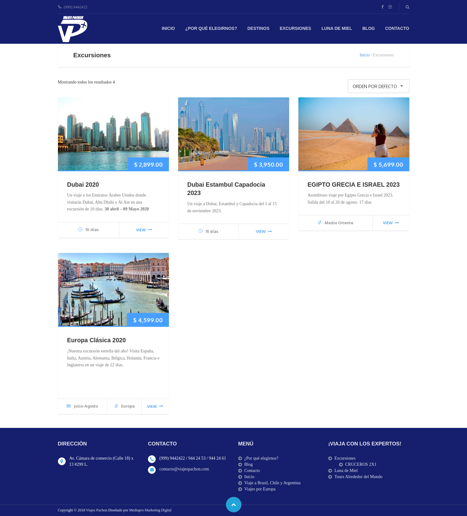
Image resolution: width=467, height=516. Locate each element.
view (144, 229)
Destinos (258, 28)
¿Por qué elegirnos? (211, 28)
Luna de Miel (337, 28)
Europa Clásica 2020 (96, 340)
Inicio (168, 28)
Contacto (397, 28)
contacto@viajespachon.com (184, 469)
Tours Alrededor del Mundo (358, 476)
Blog (369, 28)
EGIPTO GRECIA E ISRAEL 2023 (354, 184)
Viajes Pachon (97, 510)
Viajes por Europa (260, 489)
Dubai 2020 (83, 184)
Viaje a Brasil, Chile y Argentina (272, 483)
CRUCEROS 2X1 (361, 464)
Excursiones (295, 28)
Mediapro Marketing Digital (150, 510)
